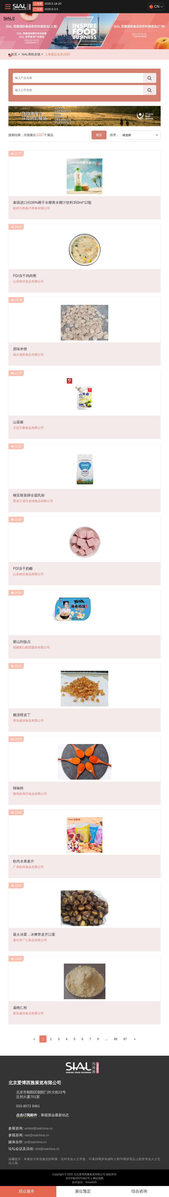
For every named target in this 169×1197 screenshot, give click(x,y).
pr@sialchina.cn (35, 1142)
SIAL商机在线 (30, 54)
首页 (14, 54)
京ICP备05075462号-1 (79, 1178)
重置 (99, 135)
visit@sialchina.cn (36, 1135)
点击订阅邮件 (26, 1115)
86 (115, 1039)
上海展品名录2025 (57, 54)
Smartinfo (91, 1182)
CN (154, 7)
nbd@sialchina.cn (47, 1149)
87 (125, 1039)
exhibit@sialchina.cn (38, 1128)
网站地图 (98, 1178)
